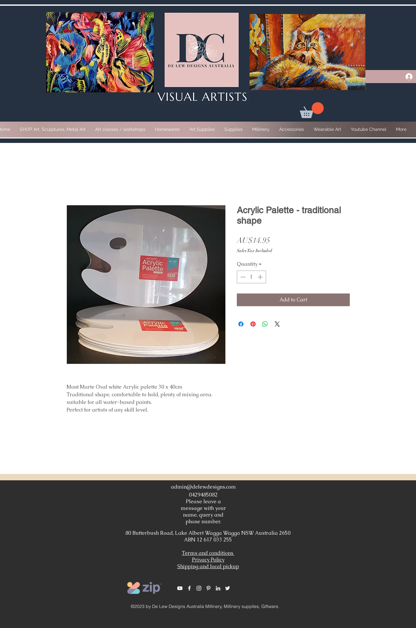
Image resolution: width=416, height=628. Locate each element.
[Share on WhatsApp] (265, 324)
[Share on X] (277, 324)
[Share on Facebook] (241, 324)
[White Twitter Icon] (227, 588)
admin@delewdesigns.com (203, 486)
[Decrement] (242, 277)
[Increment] (260, 277)
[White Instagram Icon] (199, 588)
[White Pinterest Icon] (208, 588)
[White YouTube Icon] (180, 588)
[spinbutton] (251, 277)
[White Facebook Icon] (189, 588)
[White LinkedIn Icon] (218, 588)
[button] (312, 110)
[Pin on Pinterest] (253, 324)
